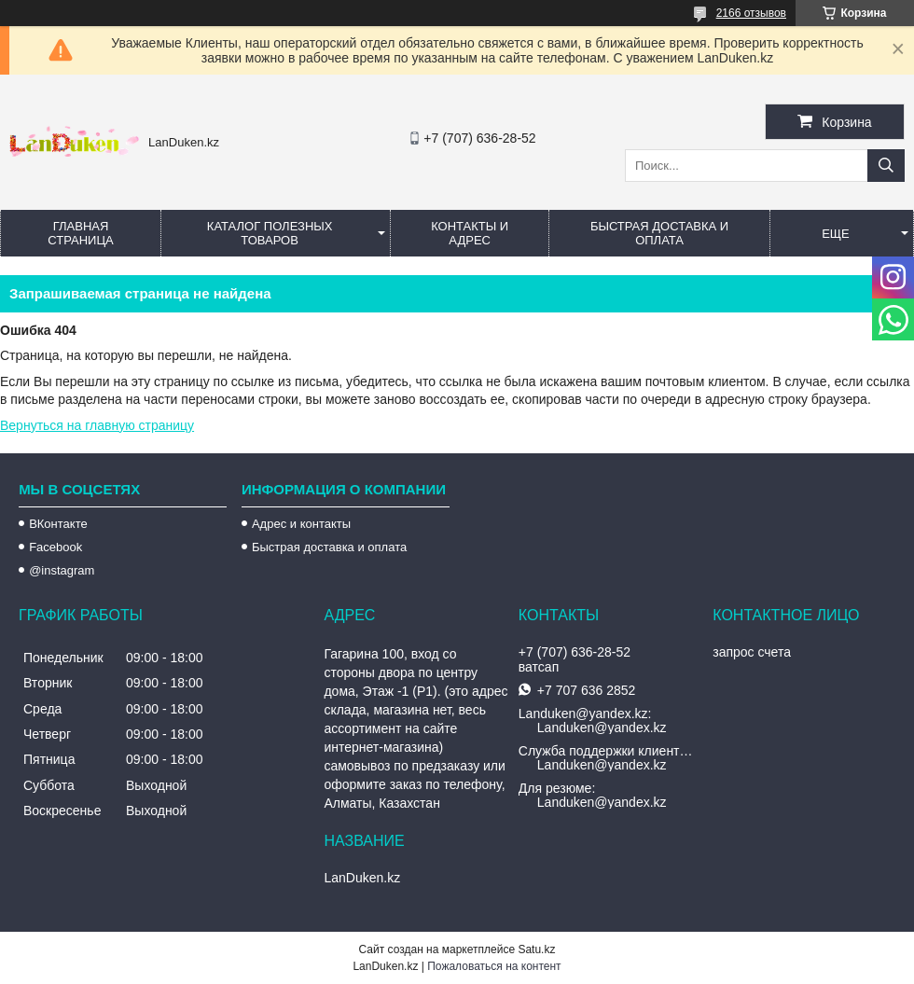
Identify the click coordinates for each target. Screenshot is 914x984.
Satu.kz (536, 949)
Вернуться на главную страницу (97, 425)
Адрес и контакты (301, 524)
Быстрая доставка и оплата (329, 547)
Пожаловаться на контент (494, 966)
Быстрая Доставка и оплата (659, 233)
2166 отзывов (751, 13)
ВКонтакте (58, 524)
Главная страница (80, 233)
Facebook (55, 547)
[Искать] (886, 165)
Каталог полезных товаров (270, 233)
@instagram (61, 570)
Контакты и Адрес (469, 233)
